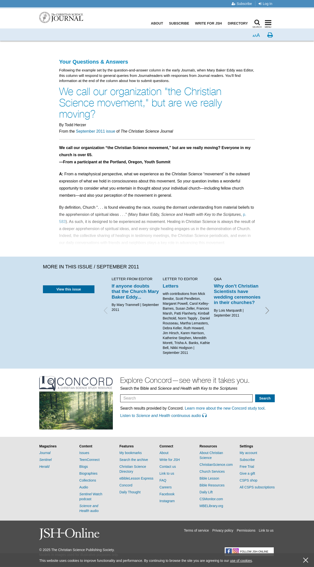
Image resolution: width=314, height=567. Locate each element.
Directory (239, 23)
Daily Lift (206, 492)
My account (248, 453)
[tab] (56, 446)
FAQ (162, 480)
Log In (265, 4)
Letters (170, 286)
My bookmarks (130, 453)
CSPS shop (248, 480)
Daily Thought (130, 492)
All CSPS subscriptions (257, 487)
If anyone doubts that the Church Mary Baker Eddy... (135, 291)
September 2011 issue (95, 131)
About (158, 23)
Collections (87, 480)
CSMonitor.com (211, 499)
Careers (165, 487)
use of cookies (241, 561)
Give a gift (247, 473)
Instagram (167, 501)
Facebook (166, 494)
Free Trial (247, 467)
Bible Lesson (209, 478)
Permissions (246, 530)
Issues (84, 453)
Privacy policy (222, 530)
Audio (83, 487)
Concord (125, 485)
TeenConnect (89, 460)
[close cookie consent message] (306, 560)
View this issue (68, 289)
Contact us (167, 467)
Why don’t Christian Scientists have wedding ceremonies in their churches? (237, 294)
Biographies (88, 473)
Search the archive (133, 460)
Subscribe (242, 4)
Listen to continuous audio (163, 416)
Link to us (166, 473)
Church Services (212, 471)
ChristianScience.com (216, 465)
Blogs (83, 467)
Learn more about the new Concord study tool (224, 408)
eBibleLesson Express (136, 478)
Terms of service (196, 530)
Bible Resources (211, 485)
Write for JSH (209, 23)
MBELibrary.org (211, 506)
